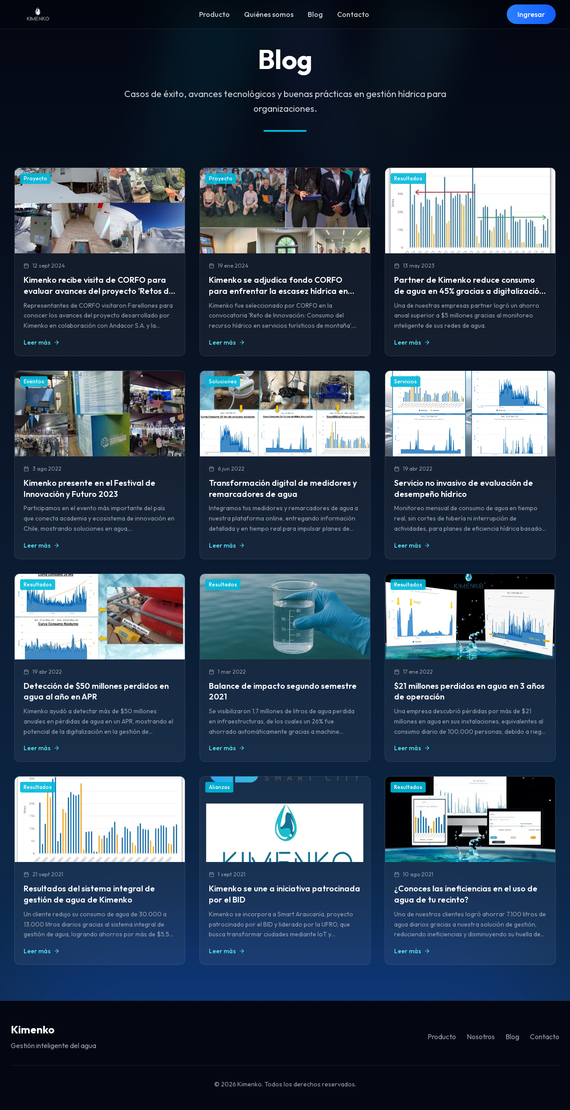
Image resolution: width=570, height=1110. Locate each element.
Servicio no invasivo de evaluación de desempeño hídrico (463, 488)
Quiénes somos (268, 14)
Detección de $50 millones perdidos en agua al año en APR (96, 691)
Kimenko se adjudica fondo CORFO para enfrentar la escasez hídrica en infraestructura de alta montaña (278, 291)
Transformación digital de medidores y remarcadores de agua (283, 488)
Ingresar (531, 14)
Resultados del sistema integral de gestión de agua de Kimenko (89, 894)
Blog (315, 14)
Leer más (42, 342)
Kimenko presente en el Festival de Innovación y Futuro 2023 (89, 488)
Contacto (353, 14)
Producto (214, 14)
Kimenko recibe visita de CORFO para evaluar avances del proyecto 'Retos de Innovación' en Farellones (99, 291)
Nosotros (481, 1036)
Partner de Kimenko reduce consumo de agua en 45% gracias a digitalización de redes (469, 291)
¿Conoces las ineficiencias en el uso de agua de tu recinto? (465, 894)
